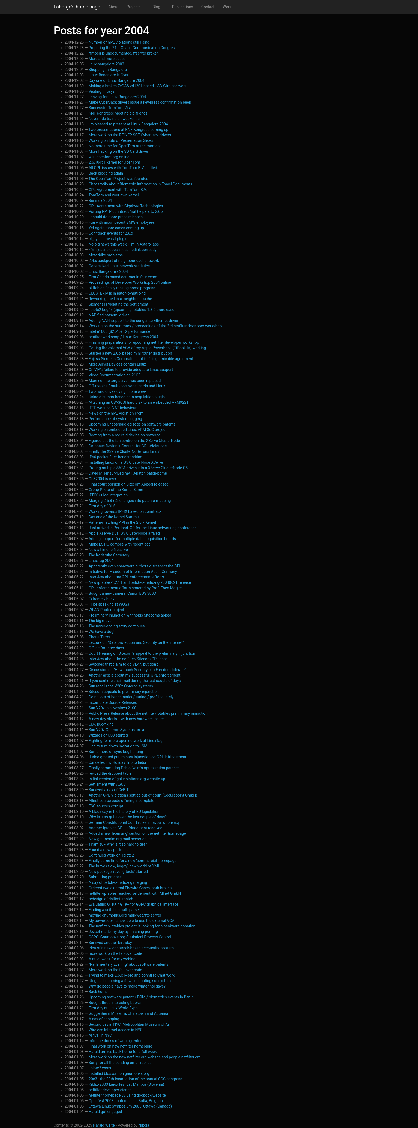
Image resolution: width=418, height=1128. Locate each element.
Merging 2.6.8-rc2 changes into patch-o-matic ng (130, 500)
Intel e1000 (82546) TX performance (119, 331)
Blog (158, 7)
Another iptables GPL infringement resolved (125, 828)
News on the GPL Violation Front (116, 413)
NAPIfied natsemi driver (109, 315)
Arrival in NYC (100, 1035)
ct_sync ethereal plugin (108, 239)
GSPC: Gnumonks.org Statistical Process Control (130, 937)
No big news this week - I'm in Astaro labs (124, 244)
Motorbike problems (106, 255)
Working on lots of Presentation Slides (121, 140)
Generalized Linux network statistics (119, 266)
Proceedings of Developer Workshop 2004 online (130, 282)
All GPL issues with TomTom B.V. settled (123, 168)
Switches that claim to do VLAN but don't (123, 664)
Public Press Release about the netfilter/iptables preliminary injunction (148, 713)
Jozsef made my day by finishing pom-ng (123, 931)
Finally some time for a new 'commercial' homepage (132, 860)
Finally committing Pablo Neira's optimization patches (134, 768)
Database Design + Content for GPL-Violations (128, 446)
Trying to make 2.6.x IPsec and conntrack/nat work (132, 975)
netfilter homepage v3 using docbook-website (127, 1095)
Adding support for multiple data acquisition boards (132, 539)
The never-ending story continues (117, 626)
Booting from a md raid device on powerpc (124, 435)
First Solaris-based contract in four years (123, 277)
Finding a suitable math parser (114, 910)
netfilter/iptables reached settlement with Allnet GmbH (135, 893)
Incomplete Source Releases (113, 702)
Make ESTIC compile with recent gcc (120, 544)
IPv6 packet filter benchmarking (115, 457)
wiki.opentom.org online (109, 157)
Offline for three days (106, 648)
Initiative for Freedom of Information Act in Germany (133, 571)
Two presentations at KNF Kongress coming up (128, 129)
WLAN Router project (106, 610)
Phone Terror (99, 637)
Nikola (143, 1125)
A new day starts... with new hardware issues (127, 719)
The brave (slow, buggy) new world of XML (124, 866)
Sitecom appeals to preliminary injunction (124, 691)
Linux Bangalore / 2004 (108, 271)
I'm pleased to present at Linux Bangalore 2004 (128, 124)
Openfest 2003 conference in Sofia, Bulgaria (126, 1101)
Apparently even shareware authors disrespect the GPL (135, 566)
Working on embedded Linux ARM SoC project (128, 429)
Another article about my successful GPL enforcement (134, 675)
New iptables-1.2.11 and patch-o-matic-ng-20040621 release (140, 582)
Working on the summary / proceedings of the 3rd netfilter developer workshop (155, 326)
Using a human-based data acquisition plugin (127, 397)
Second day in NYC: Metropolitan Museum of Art (129, 1024)
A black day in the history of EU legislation (124, 811)
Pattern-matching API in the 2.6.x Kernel (122, 522)
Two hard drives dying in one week (118, 391)
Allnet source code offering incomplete (121, 800)
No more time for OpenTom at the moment (125, 146)
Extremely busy (101, 599)
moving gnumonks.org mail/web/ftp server (125, 915)
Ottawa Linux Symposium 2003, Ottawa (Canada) (130, 1106)
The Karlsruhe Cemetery (109, 555)
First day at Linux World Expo (113, 1008)
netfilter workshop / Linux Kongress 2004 (123, 337)
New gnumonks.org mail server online (120, 839)
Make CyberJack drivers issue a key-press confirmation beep (140, 102)
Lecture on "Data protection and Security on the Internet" (136, 642)
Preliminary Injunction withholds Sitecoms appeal (130, 615)
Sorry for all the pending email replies (120, 1062)
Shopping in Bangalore (108, 69)
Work (227, 7)
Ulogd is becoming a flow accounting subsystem (130, 981)
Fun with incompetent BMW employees (122, 222)
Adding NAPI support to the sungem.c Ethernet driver (133, 320)
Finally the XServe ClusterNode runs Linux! (124, 451)
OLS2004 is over (102, 479)
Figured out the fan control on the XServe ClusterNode (134, 440)
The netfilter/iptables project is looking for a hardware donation (142, 926)
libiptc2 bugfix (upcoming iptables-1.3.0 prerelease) (132, 309)
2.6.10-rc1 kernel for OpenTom (114, 162)
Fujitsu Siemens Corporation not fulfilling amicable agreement (141, 359)
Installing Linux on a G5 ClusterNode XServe (126, 462)
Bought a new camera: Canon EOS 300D (122, 593)
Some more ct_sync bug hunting (116, 751)
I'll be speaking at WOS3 (109, 604)
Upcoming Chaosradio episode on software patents (132, 424)
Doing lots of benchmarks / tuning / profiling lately (131, 697)
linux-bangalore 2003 (106, 64)
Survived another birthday (110, 942)
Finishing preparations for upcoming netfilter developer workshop (144, 342)
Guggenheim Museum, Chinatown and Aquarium (129, 1013)
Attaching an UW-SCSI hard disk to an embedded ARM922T (139, 402)
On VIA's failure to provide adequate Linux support (131, 369)
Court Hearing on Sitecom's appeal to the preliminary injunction (142, 653)
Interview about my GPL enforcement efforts (126, 577)
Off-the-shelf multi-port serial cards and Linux (127, 386)
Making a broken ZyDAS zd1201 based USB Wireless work (138, 86)
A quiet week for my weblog (112, 959)
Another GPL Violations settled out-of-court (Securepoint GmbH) (143, 795)
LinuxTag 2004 (101, 560)
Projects (135, 7)
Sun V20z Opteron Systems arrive (117, 730)
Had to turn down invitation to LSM (118, 746)
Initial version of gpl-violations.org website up (127, 779)
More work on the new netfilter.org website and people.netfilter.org (145, 1057)
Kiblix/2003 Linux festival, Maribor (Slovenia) (126, 1084)
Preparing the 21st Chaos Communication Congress (133, 48)
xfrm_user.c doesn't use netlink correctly (123, 249)
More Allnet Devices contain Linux (117, 364)
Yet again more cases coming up (116, 228)
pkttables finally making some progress (122, 288)
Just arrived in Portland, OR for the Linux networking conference (143, 528)
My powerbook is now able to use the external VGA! (132, 920)
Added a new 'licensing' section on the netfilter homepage (137, 833)
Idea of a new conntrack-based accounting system (131, 948)
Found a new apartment (109, 850)
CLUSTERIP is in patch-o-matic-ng (117, 293)
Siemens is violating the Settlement (118, 304)
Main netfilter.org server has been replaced (125, 380)
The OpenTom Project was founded (118, 178)
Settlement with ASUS (107, 784)
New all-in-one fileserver (109, 549)
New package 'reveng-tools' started (118, 871)
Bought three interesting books (115, 1002)
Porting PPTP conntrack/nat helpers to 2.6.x (126, 211)
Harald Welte (104, 1125)
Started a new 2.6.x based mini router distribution (130, 353)
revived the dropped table (110, 773)
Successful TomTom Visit (110, 108)
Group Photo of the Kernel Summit (118, 489)
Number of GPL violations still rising (119, 42)
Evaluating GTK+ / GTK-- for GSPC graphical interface (133, 904)
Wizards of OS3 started (108, 735)
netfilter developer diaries (110, 1090)
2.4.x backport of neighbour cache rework (124, 260)
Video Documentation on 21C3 (114, 375)
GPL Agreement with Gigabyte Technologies (126, 206)
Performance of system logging (115, 419)
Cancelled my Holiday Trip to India (117, 762)
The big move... (102, 620)
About (113, 7)
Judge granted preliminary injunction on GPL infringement (137, 757)
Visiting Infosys (102, 91)
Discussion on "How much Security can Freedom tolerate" (137, 670)
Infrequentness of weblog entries (116, 1041)
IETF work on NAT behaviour (113, 408)
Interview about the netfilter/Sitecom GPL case (128, 659)
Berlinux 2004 (100, 200)
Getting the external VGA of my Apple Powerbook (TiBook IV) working (147, 348)
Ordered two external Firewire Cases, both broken (130, 888)
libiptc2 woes (100, 1068)
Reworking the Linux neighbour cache (120, 299)
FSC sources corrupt (106, 806)
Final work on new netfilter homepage (120, 1046)
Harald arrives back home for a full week (123, 1051)
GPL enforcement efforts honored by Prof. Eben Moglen (136, 588)
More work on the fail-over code (115, 970)
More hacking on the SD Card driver (118, 151)
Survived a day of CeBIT (109, 790)
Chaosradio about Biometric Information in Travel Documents (140, 184)
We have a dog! (101, 631)
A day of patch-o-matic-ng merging (118, 882)
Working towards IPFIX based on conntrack (125, 511)
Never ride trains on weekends (114, 118)
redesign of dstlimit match (111, 899)
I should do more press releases (116, 217)
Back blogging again (106, 173)
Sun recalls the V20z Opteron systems (121, 686)
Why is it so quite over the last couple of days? (128, 817)
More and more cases (107, 58)
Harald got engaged (105, 1111)
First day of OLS (102, 506)
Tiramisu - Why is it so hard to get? (118, 844)
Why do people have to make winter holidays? (127, 986)
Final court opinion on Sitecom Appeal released (129, 484)
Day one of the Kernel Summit (114, 517)
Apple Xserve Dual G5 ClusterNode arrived (124, 533)
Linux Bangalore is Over (108, 75)
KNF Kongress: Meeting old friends (118, 113)
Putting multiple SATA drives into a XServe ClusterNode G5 (138, 468)
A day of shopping (104, 1019)
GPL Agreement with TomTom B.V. (118, 189)
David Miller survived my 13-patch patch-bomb (128, 473)
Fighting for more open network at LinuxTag (126, 740)
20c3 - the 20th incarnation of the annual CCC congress (135, 1079)
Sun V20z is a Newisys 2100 (112, 708)
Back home (98, 991)
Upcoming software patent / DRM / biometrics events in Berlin (141, 997)
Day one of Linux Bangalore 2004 (116, 80)
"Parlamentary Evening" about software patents (128, 964)
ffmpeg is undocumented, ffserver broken (124, 53)
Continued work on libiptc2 (111, 855)
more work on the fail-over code (115, 953)
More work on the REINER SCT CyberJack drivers (130, 135)
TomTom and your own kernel (114, 195)
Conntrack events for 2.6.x (111, 233)
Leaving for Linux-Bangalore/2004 (117, 97)
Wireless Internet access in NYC (115, 1030)
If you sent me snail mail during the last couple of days (135, 680)
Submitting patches (105, 877)
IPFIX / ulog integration (108, 495)
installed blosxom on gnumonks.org (119, 1073)
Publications (182, 7)
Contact (208, 7)
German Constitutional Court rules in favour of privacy (134, 822)
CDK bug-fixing (101, 724)
